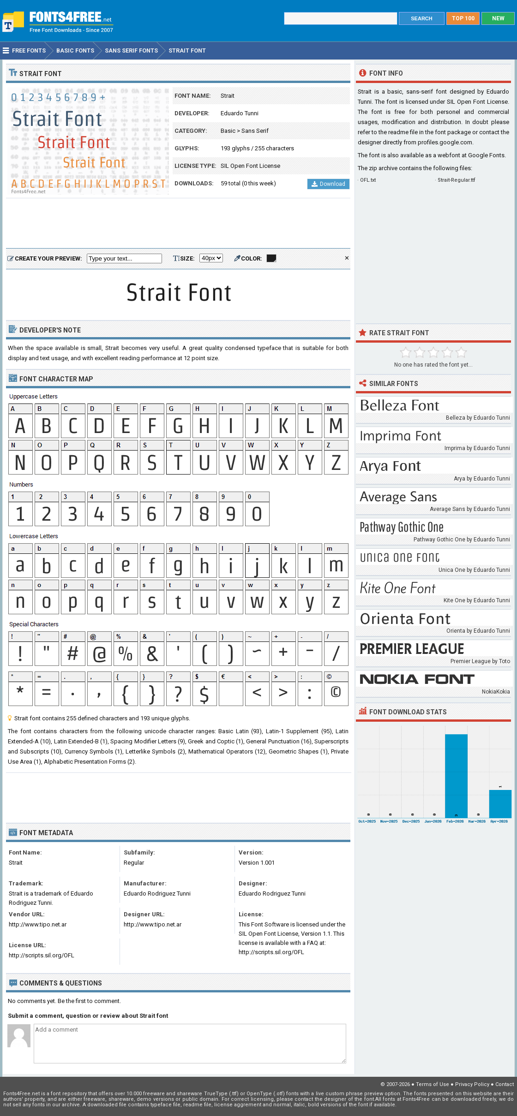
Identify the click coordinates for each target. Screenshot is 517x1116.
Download (328, 184)
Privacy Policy (472, 1084)
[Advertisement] (178, 223)
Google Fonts (486, 155)
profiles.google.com (445, 142)
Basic (228, 130)
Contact (504, 1084)
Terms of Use (432, 1084)
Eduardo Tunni (239, 113)
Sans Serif (255, 130)
